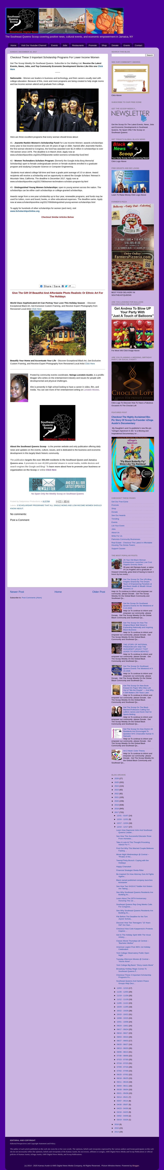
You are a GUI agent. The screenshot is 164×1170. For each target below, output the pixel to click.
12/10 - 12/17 (123, 827)
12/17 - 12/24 (123, 823)
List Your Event (118, 526)
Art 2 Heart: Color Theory (134, 751)
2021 (116, 797)
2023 (116, 790)
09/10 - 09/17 (123, 1033)
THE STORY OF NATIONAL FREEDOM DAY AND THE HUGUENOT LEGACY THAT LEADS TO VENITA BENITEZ (136, 648)
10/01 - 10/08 (123, 1022)
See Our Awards (119, 515)
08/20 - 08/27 (123, 1044)
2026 (116, 778)
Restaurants (78, 45)
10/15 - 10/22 (123, 1014)
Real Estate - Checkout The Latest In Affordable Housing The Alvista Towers (132, 544)
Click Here (36, 309)
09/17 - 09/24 (123, 1029)
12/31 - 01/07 (123, 816)
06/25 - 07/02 (123, 1074)
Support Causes (118, 548)
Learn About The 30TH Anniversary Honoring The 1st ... (131, 899)
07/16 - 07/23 (123, 1063)
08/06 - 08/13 (123, 1052)
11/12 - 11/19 (123, 999)
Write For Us (117, 536)
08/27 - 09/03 (123, 1041)
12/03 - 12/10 (123, 988)
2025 (116, 782)
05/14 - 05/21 (123, 1097)
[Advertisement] (57, 253)
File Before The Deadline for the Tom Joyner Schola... (132, 917)
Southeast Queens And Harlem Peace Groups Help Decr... (132, 982)
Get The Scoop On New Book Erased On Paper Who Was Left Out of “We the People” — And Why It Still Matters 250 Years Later (138, 689)
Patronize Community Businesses (126, 539)
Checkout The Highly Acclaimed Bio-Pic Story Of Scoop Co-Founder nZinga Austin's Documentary (132, 420)
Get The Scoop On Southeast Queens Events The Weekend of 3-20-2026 (138, 668)
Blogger (136, 1166)
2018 (116, 809)
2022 (116, 794)
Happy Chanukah (123, 867)
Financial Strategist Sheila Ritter (130, 870)
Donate (115, 45)
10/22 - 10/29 (123, 1011)
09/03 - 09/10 (123, 1037)
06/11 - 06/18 (123, 1082)
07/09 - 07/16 (123, 1067)
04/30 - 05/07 (123, 1104)
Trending (115, 519)
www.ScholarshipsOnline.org (25, 211)
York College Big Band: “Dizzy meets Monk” (134, 965)
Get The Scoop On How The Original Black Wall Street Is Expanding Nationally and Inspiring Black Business (138, 626)
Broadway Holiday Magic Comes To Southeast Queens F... (131, 970)
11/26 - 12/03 (123, 992)
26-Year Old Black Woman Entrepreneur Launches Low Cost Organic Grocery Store (137, 562)
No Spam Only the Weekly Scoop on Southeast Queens (57, 494)
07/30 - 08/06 (123, 1056)
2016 (116, 1124)
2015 (116, 1128)
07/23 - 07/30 (123, 1059)
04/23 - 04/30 (123, 1108)
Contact (138, 45)
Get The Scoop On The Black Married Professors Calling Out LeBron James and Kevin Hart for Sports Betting (137, 710)
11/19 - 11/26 (123, 995)
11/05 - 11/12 (123, 1003)
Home (13, 45)
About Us (116, 532)
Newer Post (17, 591)
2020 (116, 801)
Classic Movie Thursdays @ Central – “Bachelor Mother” (132, 942)
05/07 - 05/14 (123, 1101)
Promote (93, 45)
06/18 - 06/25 (123, 1078)
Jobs (65, 45)
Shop (104, 45)
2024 (116, 786)
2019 (116, 805)
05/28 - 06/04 (123, 1089)
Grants (127, 45)
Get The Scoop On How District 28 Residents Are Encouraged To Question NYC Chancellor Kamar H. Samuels (138, 732)
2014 (116, 1132)
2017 (116, 812)
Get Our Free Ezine (120, 502)
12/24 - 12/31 (123, 819)
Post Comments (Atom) (32, 598)
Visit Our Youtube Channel (33, 45)
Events (54, 45)
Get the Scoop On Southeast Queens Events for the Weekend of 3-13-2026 (138, 605)
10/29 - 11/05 (123, 1007)
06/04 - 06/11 (123, 1086)
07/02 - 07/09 (123, 1071)
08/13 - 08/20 (123, 1048)
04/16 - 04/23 (123, 1112)
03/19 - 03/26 (123, 1120)
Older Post (98, 591)
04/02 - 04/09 (123, 1116)
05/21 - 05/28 (123, 1093)
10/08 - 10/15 (123, 1018)
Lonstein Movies (91, 390)
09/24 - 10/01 (123, 1026)
